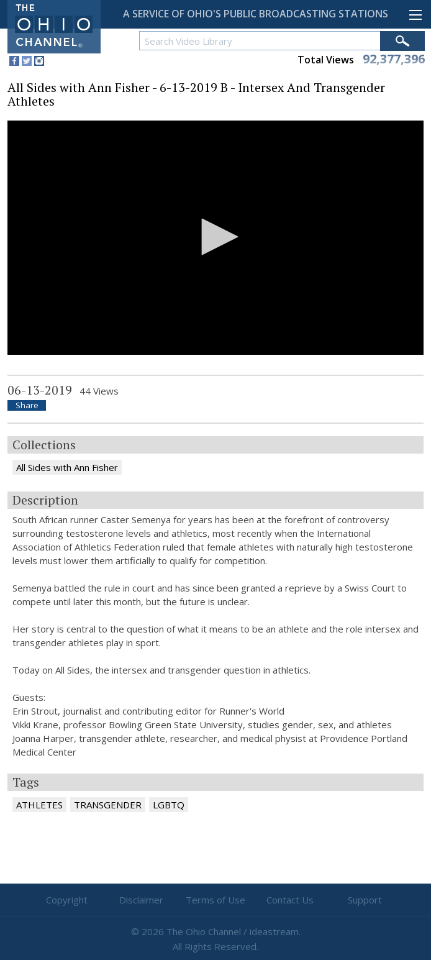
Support (365, 900)
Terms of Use (215, 900)
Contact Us (290, 900)
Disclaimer (141, 900)
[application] (215, 238)
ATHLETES (39, 804)
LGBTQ (168, 804)
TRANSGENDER (108, 804)
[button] (215, 236)
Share (27, 405)
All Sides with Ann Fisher (67, 467)
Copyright (67, 900)
